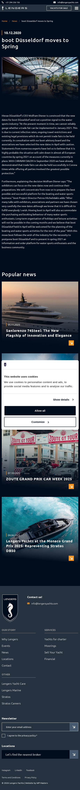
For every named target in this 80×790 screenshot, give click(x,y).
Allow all (40, 410)
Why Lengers (10, 639)
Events (6, 645)
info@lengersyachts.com (44, 603)
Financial (49, 658)
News (14, 21)
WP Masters (42, 783)
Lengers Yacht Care (14, 683)
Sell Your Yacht (53, 652)
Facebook (30, 770)
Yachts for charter (55, 639)
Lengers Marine (11, 690)
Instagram (6, 770)
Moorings (50, 645)
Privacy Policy (30, 777)
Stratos (6, 696)
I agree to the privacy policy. (22, 735)
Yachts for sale (59, 8)
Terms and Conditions (11, 777)
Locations (7, 658)
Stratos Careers (11, 703)
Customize (40, 421)
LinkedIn (18, 770)
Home (4, 21)
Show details (61, 399)
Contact (6, 665)
